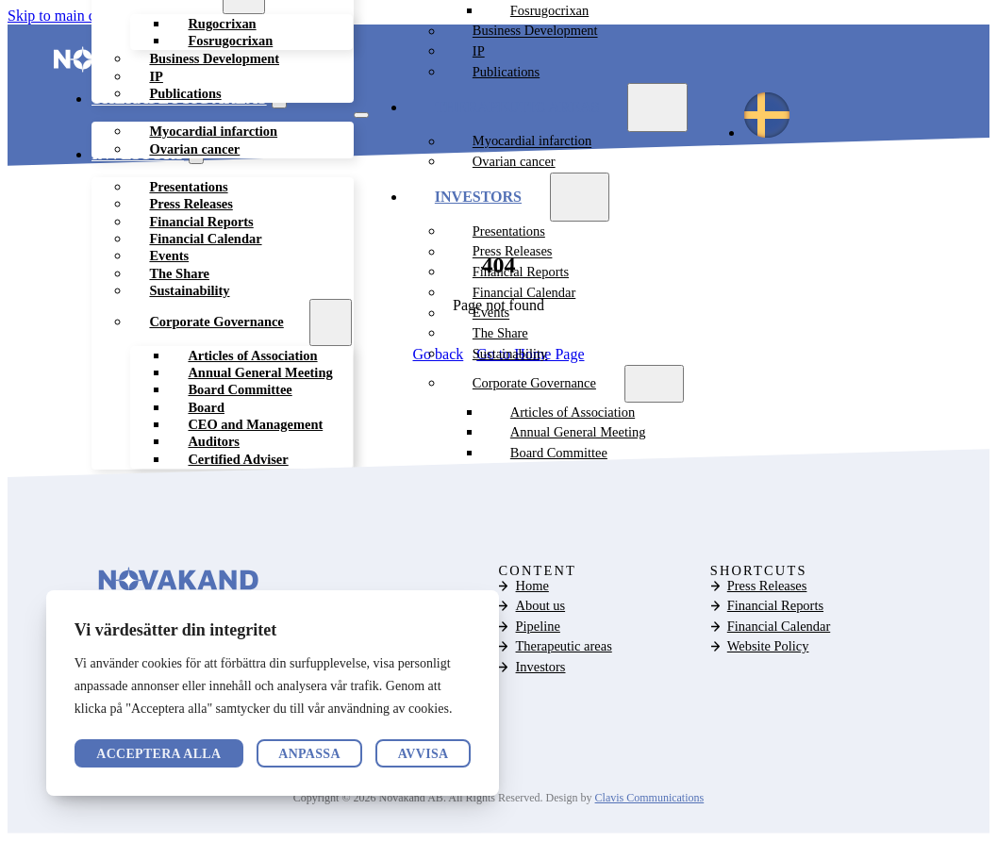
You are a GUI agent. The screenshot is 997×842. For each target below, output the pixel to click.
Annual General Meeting (578, 433)
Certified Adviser (238, 460)
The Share (500, 334)
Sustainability (189, 292)
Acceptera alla (385, 753)
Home (532, 586)
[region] (272, 692)
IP (479, 52)
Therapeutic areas (517, 108)
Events (491, 314)
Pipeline (538, 627)
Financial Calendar (524, 294)
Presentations (509, 232)
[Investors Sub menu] (580, 198)
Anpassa (127, 753)
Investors (478, 198)
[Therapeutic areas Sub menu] (657, 108)
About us (541, 607)
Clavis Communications (650, 798)
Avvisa (239, 753)
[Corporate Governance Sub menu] (330, 324)
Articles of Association (572, 413)
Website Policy (768, 647)
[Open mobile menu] (361, 117)
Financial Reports (521, 273)
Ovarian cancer (194, 149)
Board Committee (558, 454)
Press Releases (513, 252)
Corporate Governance (216, 323)
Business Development (214, 60)
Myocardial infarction (532, 142)
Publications (185, 95)
